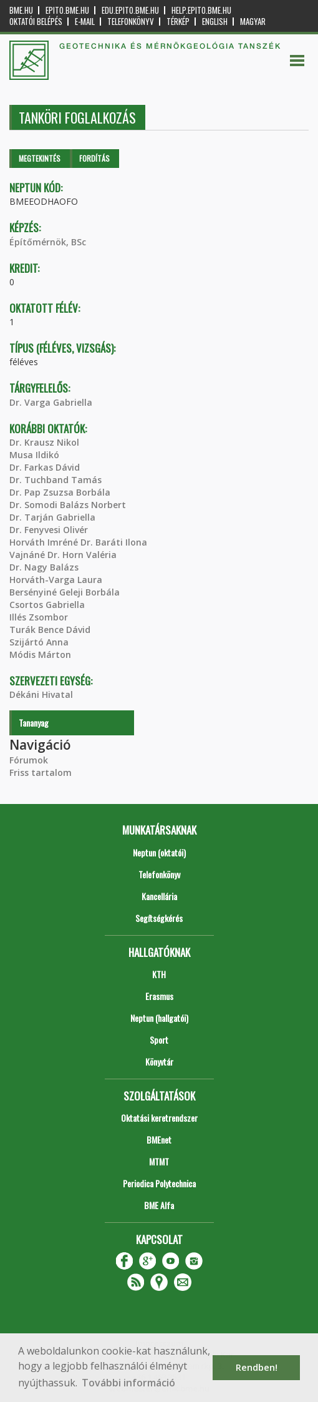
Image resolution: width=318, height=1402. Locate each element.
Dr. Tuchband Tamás (55, 480)
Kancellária (159, 896)
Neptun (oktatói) (159, 852)
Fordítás (94, 158)
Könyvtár (159, 1061)
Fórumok (28, 760)
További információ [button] (128, 1383)
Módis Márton (40, 654)
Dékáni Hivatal (41, 694)
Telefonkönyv (130, 21)
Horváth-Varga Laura (55, 580)
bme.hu (21, 10)
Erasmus (159, 995)
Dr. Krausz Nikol (44, 442)
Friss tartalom (40, 772)
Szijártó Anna (39, 642)
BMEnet (159, 1139)
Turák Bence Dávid (49, 629)
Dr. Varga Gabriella (50, 402)
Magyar (253, 21)
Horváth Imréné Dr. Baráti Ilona (78, 542)
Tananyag (34, 722)
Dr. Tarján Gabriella (52, 517)
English (215, 21)
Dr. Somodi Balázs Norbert (67, 505)
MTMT (159, 1161)
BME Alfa (159, 1205)
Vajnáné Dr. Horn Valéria (63, 555)
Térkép (178, 21)
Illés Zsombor (38, 617)
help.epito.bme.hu (201, 10)
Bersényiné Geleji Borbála (64, 592)
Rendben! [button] (256, 1367)
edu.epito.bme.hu (130, 10)
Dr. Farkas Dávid (44, 467)
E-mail (85, 21)
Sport (159, 1039)
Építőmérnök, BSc (47, 242)
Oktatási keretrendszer (159, 1117)
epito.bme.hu (67, 10)
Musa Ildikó (34, 455)
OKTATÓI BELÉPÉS (35, 21)
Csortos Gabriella (47, 604)
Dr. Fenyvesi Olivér (48, 530)
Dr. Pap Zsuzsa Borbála (59, 492)
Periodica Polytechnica (159, 1183)
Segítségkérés (159, 917)
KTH (159, 974)
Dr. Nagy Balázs (44, 567)
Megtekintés (39, 158)
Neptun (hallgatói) (159, 1017)
